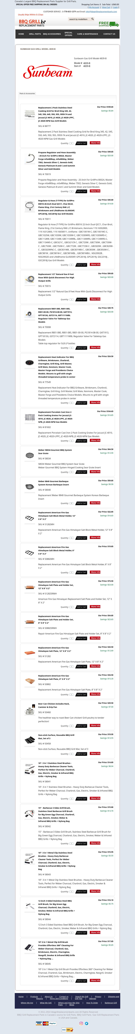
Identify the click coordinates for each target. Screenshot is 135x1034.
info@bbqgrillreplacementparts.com (101, 11)
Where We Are (27, 1003)
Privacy (98, 997)
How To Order (92, 1003)
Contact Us (109, 34)
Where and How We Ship (68, 1003)
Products (34, 997)
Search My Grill (81, 997)
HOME (21, 34)
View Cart (106, 7)
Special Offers (69, 34)
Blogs (71, 1005)
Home (20, 997)
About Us (48, 997)
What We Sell (46, 1003)
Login (115, 7)
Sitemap (92, 999)
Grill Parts (35, 34)
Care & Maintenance (87, 34)
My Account (94, 7)
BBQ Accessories (52, 34)
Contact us (63, 997)
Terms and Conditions (59, 999)
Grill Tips (78, 999)
